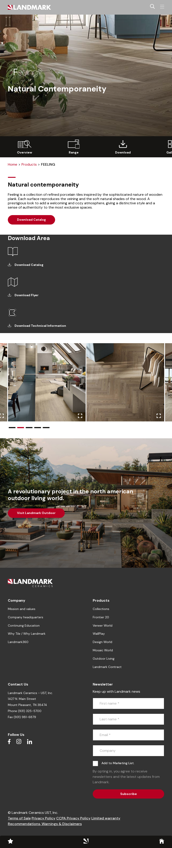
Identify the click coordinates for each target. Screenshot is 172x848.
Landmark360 (18, 642)
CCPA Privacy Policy (73, 818)
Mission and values (21, 609)
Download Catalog (31, 220)
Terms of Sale (19, 818)
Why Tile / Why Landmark (26, 634)
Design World (102, 642)
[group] (24, 146)
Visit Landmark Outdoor (36, 513)
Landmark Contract (107, 667)
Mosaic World (103, 650)
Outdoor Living (103, 659)
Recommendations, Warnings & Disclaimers (45, 823)
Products (29, 164)
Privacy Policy (43, 818)
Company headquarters (25, 617)
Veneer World (102, 625)
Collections (101, 609)
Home (12, 164)
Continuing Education (24, 625)
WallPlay (99, 634)
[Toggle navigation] (162, 6)
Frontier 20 (101, 617)
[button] (12, 427)
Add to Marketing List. (117, 763)
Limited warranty (105, 818)
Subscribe (128, 794)
